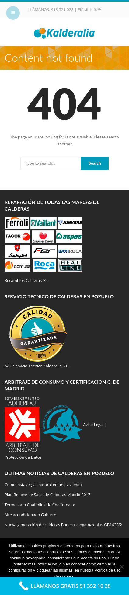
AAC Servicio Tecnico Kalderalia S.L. (37, 366)
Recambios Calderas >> (26, 280)
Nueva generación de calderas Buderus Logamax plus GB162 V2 (63, 524)
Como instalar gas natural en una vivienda (43, 484)
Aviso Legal (93, 424)
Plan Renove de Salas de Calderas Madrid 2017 (47, 494)
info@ (95, 9)
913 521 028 (63, 9)
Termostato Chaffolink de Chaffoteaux (40, 504)
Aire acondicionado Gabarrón (32, 514)
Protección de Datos (23, 457)
